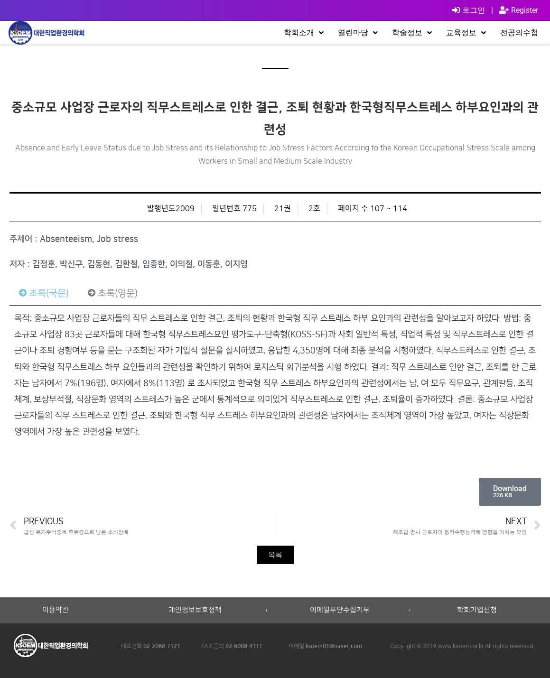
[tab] (43, 293)
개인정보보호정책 (195, 610)
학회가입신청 (477, 610)
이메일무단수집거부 (340, 610)
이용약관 (55, 610)
